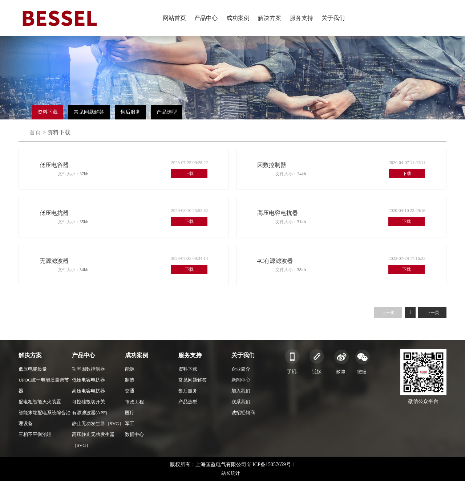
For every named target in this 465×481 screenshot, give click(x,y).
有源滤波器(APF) (90, 412)
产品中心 (206, 18)
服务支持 (301, 18)
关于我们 (333, 18)
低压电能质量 (33, 369)
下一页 (432, 312)
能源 (129, 369)
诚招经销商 (243, 412)
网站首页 (174, 18)
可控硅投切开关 (88, 401)
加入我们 (240, 391)
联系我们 (240, 401)
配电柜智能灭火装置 (40, 401)
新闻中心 (240, 380)
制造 (129, 380)
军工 (129, 423)
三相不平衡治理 (35, 434)
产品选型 (167, 112)
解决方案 (269, 18)
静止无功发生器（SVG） (98, 423)
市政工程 (134, 401)
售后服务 (130, 112)
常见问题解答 (89, 112)
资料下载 (47, 112)
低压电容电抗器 (88, 380)
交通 (129, 391)
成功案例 (238, 18)
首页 (35, 132)
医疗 (129, 412)
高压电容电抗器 (88, 391)
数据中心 (134, 434)
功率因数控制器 (88, 369)
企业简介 (240, 369)
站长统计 (230, 473)
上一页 (388, 312)
